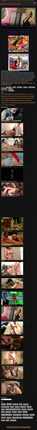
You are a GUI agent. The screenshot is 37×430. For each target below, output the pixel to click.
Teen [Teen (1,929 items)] (6, 105)
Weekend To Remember (6, 136)
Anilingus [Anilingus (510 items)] (22, 94)
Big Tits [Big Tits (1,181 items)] (17, 96)
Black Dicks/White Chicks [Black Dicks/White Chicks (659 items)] (13, 409)
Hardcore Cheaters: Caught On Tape (9, 196)
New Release (4, 89)
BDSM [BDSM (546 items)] (3, 96)
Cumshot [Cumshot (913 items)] (13, 98)
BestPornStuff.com (10, 4)
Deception (3, 349)
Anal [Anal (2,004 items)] (17, 94)
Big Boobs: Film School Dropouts (9, 275)
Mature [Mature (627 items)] (13, 102)
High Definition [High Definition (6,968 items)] (11, 100)
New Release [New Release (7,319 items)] (30, 103)
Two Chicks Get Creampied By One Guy (10, 320)
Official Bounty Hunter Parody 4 (8, 394)
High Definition (32, 87)
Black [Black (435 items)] (21, 96)
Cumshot (25, 87)
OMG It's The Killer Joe (6, 230)
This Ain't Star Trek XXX (6, 305)
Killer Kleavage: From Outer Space (9, 121)
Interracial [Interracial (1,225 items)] (28, 100)
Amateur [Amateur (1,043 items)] (13, 94)
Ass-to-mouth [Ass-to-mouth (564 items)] (29, 94)
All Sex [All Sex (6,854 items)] (8, 94)
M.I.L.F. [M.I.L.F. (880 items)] (8, 102)
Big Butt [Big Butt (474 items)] (7, 96)
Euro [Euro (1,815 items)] (17, 98)
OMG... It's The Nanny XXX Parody (9, 364)
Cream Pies (19, 87)
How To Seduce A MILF (6, 166)
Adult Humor (8, 87)
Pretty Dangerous (5, 151)
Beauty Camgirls (17, 0)
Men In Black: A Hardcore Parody (8, 181)
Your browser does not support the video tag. (18, 18)
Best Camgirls (31, 0)
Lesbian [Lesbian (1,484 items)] (3, 102)
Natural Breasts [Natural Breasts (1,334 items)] (20, 102)
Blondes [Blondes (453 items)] (7, 98)
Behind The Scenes (5, 245)
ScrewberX (3, 335)
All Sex (14, 87)
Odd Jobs (3, 379)
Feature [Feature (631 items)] (27, 98)
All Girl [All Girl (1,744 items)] (3, 94)
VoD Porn (24, 0)
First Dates (3, 290)
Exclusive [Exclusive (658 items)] (22, 98)
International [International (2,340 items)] (21, 100)
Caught (3, 260)
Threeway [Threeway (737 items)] (11, 105)
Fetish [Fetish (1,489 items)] (32, 98)
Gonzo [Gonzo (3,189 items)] (3, 100)
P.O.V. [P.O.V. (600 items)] (3, 105)
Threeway (10, 89)
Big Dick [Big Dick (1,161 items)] (12, 96)
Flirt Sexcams (10, 0)
